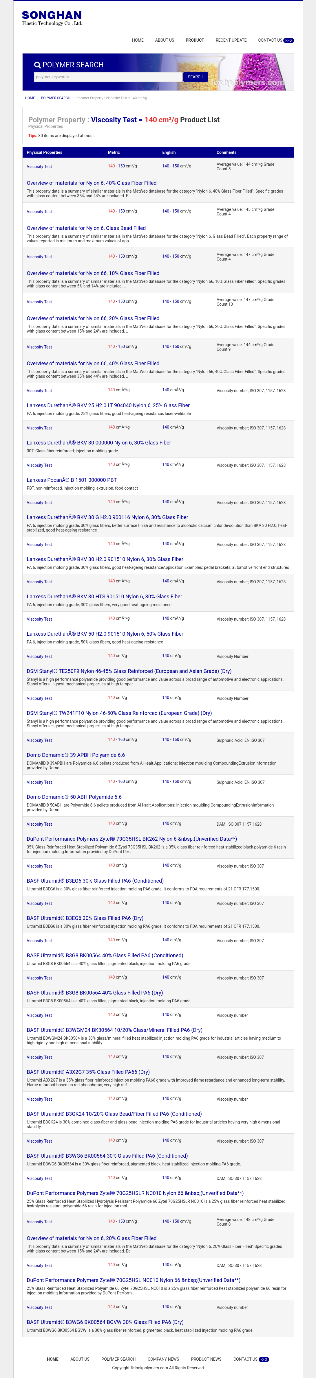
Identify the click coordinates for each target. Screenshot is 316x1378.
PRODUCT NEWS (207, 1359)
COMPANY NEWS (163, 1359)
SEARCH (195, 77)
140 (112, 166)
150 (122, 166)
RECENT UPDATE (231, 40)
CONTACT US (276, 40)
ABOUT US (164, 40)
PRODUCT (195, 40)
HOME (138, 40)
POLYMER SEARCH (55, 98)
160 (122, 739)
